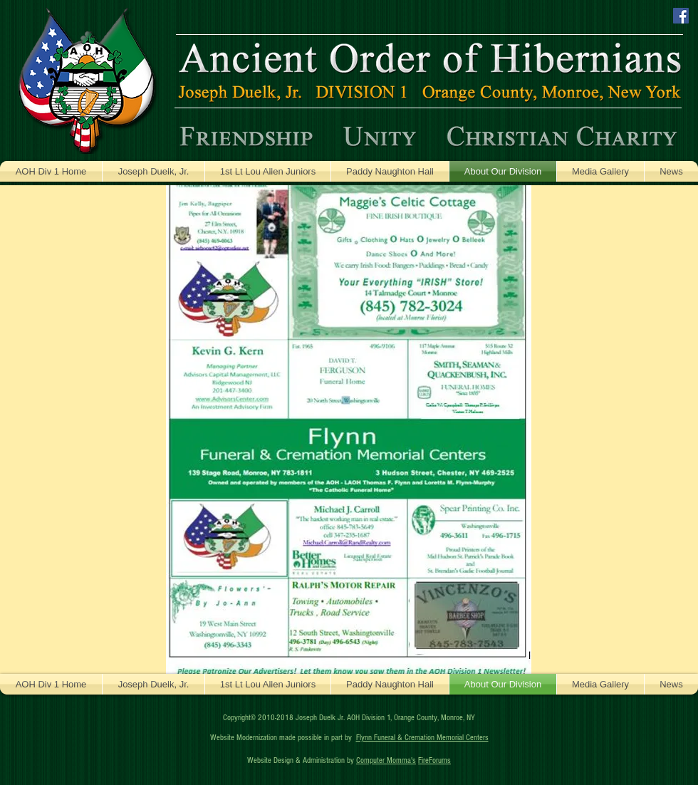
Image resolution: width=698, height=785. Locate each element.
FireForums (434, 760)
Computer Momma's (386, 760)
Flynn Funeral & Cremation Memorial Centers (422, 737)
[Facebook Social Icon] (681, 16)
